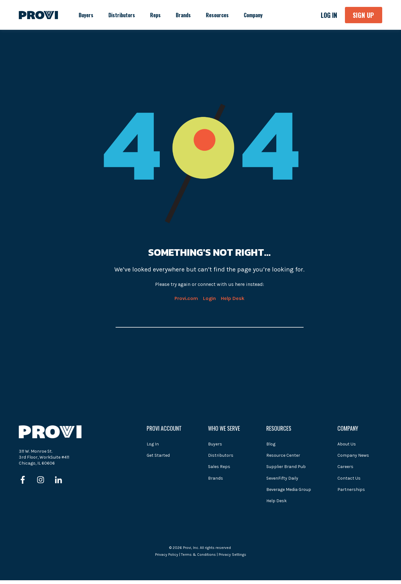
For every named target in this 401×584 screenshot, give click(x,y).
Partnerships (351, 489)
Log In (153, 444)
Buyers (215, 444)
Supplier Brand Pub (286, 466)
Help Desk (232, 298)
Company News (353, 455)
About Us (346, 444)
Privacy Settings (232, 554)
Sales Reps (219, 466)
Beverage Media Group (288, 489)
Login (209, 298)
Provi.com (186, 298)
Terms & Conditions (198, 554)
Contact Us (349, 478)
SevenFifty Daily (282, 478)
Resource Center (283, 455)
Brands (215, 478)
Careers (345, 466)
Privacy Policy (166, 554)
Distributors (220, 455)
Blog (270, 444)
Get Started (158, 455)
